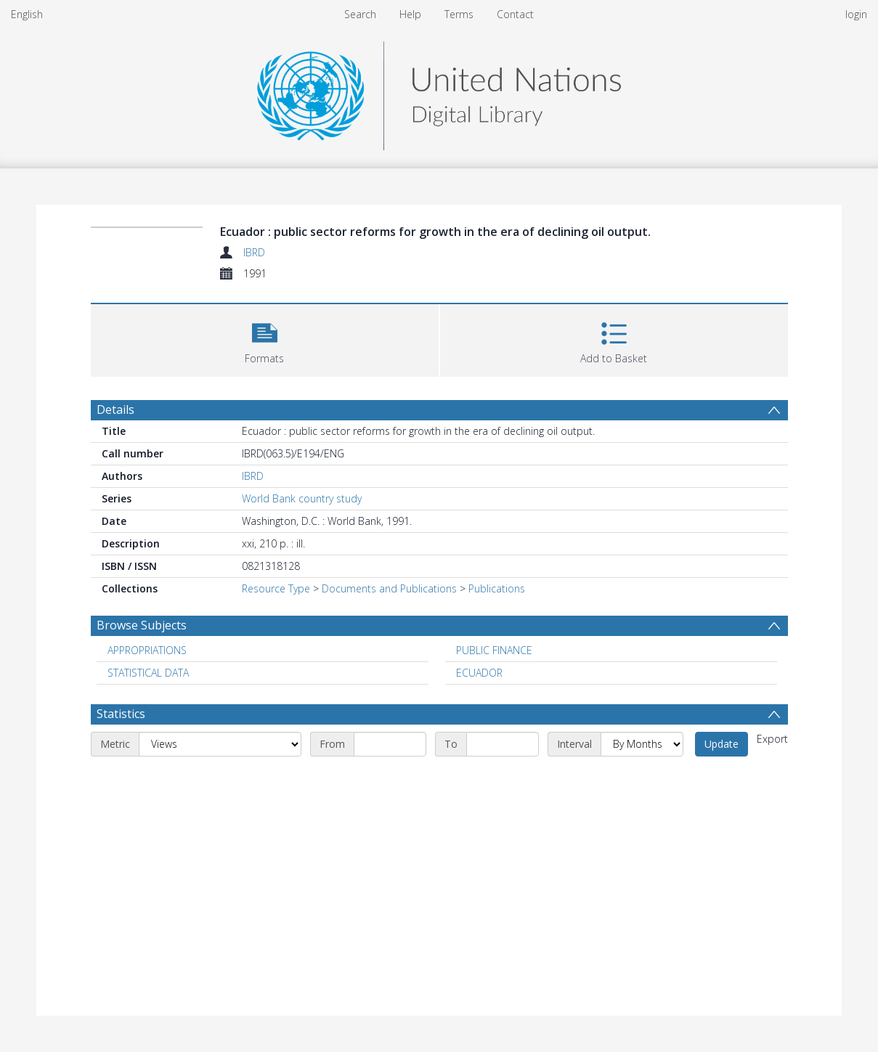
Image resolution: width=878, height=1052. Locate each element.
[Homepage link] (438, 92)
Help (410, 14)
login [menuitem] (856, 14)
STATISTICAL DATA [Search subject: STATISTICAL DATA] (148, 673)
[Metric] (220, 744)
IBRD (254, 252)
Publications (496, 588)
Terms (458, 14)
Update (721, 744)
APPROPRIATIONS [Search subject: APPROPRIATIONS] (147, 650)
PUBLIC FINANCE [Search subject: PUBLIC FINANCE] (494, 650)
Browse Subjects (142, 625)
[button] (265, 338)
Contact (515, 14)
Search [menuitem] (360, 14)
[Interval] (642, 744)
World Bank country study (302, 498)
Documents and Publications (389, 588)
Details (115, 409)
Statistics (121, 714)
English (27, 14)
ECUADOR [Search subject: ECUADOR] (479, 673)
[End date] (502, 744)
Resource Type (276, 588)
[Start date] (390, 744)
